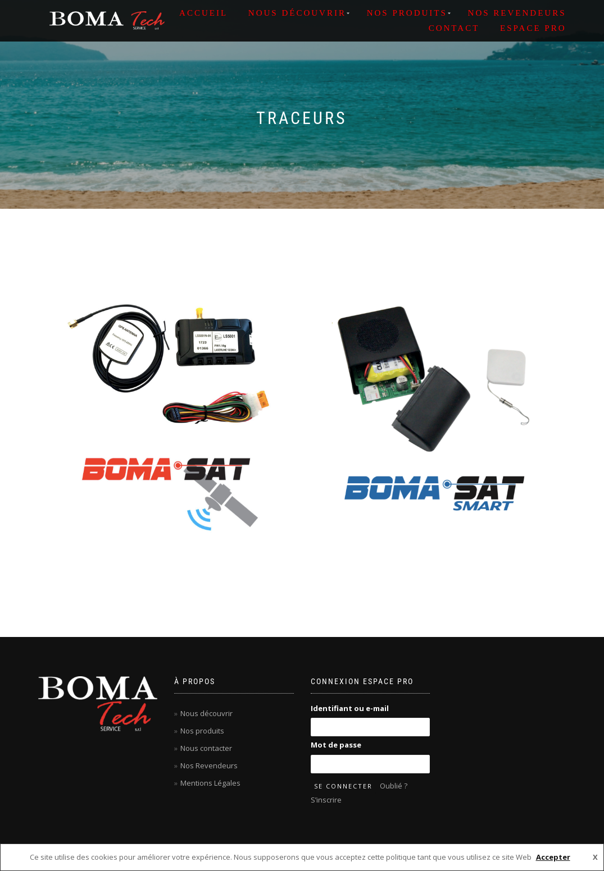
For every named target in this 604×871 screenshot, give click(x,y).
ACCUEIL (203, 12)
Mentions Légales (210, 783)
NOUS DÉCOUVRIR (297, 12)
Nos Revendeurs (209, 765)
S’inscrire (326, 800)
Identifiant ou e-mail (350, 708)
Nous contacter (206, 748)
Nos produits (202, 731)
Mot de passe (336, 745)
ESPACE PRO (533, 28)
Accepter (553, 857)
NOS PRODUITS (407, 12)
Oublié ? (393, 786)
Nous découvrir (206, 713)
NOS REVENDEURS (517, 12)
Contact (454, 28)
